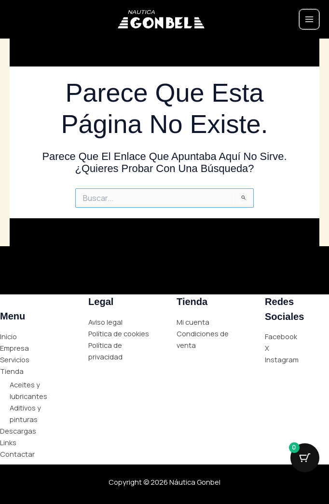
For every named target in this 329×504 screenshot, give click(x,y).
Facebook (281, 336)
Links (8, 442)
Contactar (17, 454)
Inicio (8, 336)
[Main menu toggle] (309, 19)
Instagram (282, 359)
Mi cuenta (193, 322)
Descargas (18, 431)
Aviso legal (105, 322)
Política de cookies (118, 333)
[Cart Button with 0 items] (304, 457)
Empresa (14, 348)
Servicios (14, 359)
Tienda (12, 371)
